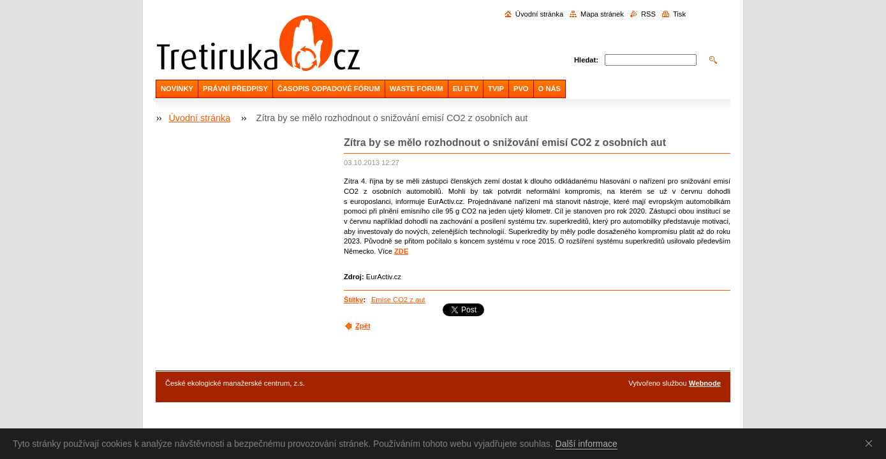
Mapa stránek (602, 14)
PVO (521, 88)
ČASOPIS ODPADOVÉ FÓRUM (328, 88)
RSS (648, 14)
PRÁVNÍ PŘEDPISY (235, 88)
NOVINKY (177, 88)
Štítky (353, 299)
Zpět (363, 326)
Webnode (705, 383)
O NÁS (549, 88)
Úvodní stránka (539, 14)
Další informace (586, 444)
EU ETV (465, 88)
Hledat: (586, 60)
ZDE (401, 251)
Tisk (679, 14)
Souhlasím (871, 443)
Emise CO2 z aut (398, 299)
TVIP (496, 88)
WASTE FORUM (416, 88)
